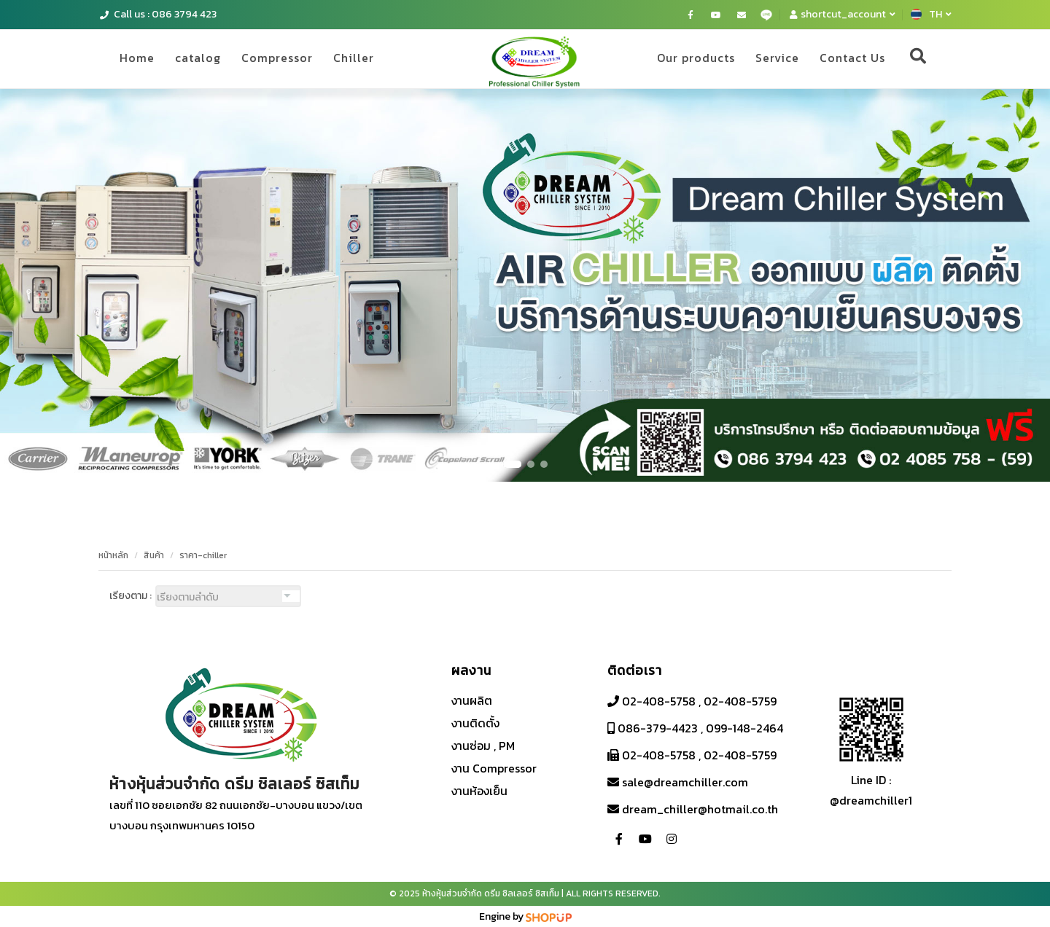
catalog (198, 57)
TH (931, 14)
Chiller (353, 57)
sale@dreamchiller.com (683, 782)
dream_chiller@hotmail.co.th (698, 809)
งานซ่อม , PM (483, 745)
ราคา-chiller (203, 555)
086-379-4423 (656, 728)
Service (777, 57)
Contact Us (852, 57)
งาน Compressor (494, 768)
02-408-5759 (740, 701)
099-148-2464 (744, 728)
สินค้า (154, 555)
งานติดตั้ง (475, 723)
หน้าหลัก (113, 555)
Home (137, 57)
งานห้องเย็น (479, 790)
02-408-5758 (657, 701)
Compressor (277, 57)
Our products (696, 57)
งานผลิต (471, 700)
